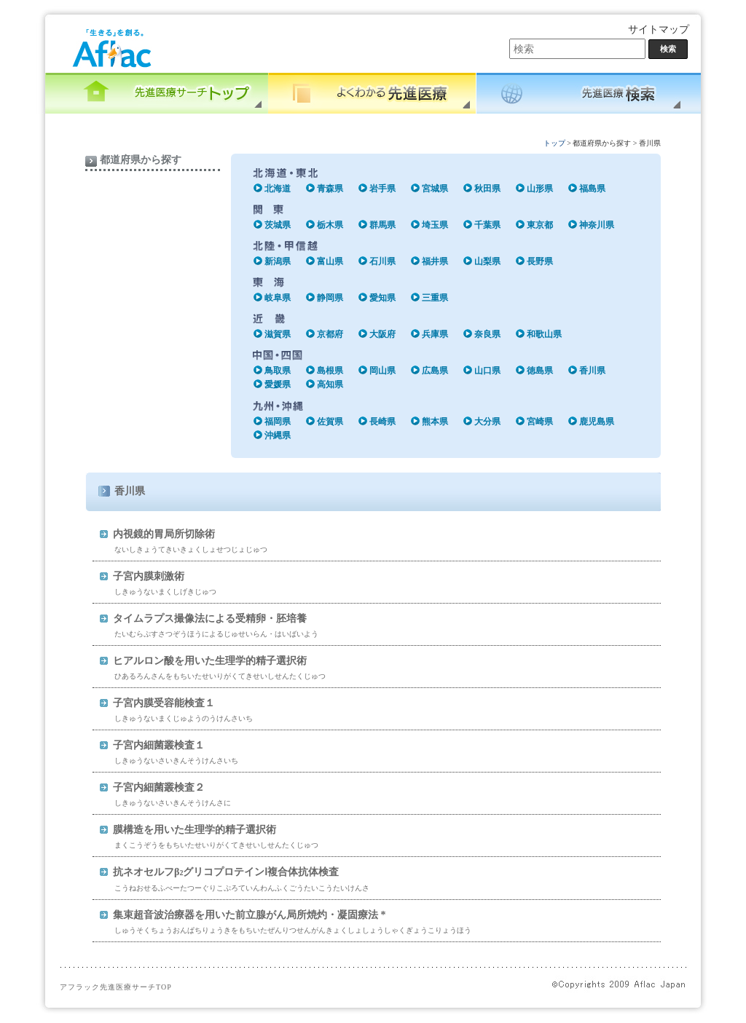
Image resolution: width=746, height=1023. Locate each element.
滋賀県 (277, 334)
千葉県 (487, 225)
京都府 (330, 334)
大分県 (487, 421)
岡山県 (382, 371)
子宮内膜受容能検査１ (164, 703)
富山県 (330, 261)
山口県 (487, 371)
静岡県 (330, 298)
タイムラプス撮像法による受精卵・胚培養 (210, 618)
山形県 (540, 188)
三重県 (435, 298)
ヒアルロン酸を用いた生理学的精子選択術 (210, 660)
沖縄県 (277, 435)
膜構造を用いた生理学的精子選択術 (194, 829)
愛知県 (382, 298)
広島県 (435, 371)
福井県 (435, 261)
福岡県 (277, 421)
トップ (554, 143)
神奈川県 (596, 225)
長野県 (540, 261)
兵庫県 (435, 334)
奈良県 (487, 334)
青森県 (330, 188)
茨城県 (277, 225)
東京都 (540, 225)
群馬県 (382, 225)
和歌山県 (544, 334)
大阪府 (382, 334)
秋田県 (487, 188)
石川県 (382, 261)
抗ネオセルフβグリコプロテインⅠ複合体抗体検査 (226, 871)
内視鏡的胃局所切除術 (164, 534)
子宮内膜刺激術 (148, 576)
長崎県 (382, 421)
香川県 (592, 371)
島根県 (330, 371)
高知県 (330, 384)
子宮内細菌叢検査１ (159, 745)
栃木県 (330, 225)
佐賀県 (330, 421)
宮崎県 (540, 421)
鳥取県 (277, 371)
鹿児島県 (596, 421)
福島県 (592, 188)
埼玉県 (435, 225)
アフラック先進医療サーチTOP (116, 987)
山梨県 (487, 261)
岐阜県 (277, 298)
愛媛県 (277, 384)
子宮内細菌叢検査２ (159, 787)
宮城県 (435, 188)
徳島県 (540, 371)
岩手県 (382, 188)
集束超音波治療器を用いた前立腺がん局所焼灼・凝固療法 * (249, 914)
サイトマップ (658, 29)
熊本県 (435, 421)
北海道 (277, 188)
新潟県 (277, 261)
